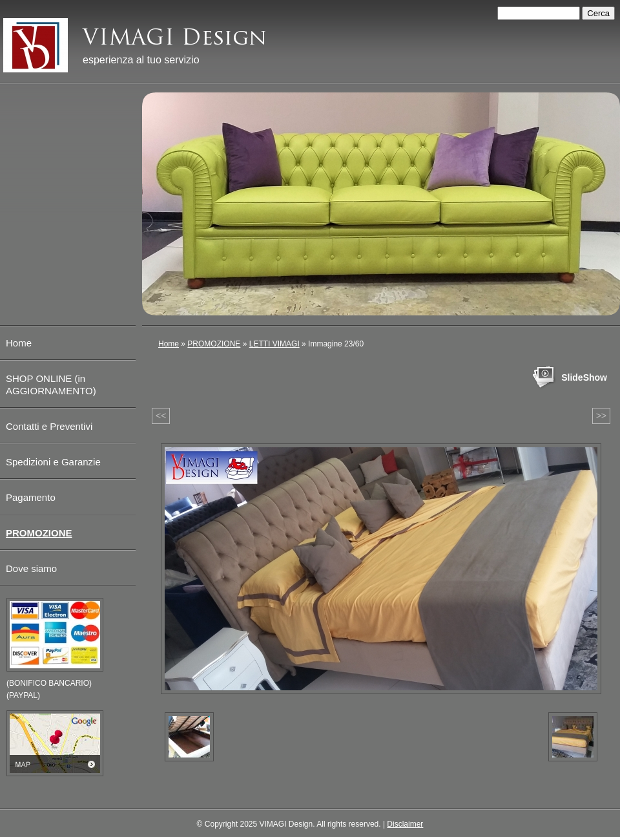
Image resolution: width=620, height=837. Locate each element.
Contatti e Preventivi (49, 426)
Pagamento (31, 497)
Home (168, 343)
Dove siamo (31, 568)
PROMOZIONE (213, 343)
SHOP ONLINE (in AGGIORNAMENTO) (51, 384)
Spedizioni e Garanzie (53, 461)
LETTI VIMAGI (274, 343)
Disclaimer (405, 824)
